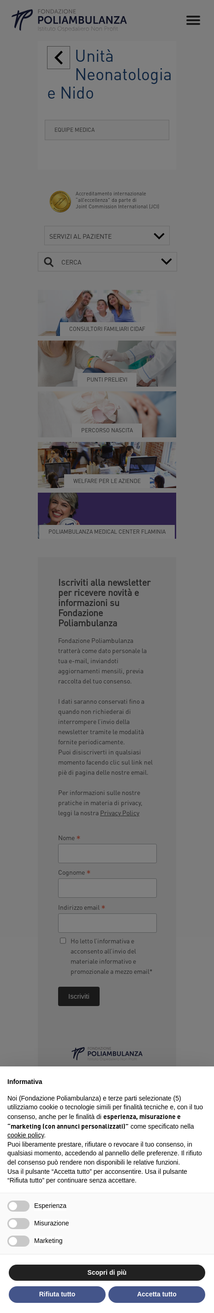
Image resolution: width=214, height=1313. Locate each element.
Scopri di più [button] (107, 1272)
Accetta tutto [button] (157, 1294)
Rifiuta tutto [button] (57, 1294)
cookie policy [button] (25, 1135)
